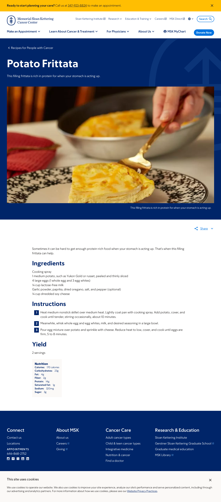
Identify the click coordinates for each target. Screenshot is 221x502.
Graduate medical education (174, 449)
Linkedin (27, 458)
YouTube (22, 458)
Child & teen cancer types (123, 443)
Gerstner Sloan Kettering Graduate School (183, 443)
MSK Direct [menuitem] (176, 18)
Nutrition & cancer (118, 455)
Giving (60, 449)
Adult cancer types (118, 437)
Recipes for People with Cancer (32, 48)
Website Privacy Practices (142, 491)
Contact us (14, 437)
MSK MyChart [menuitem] (176, 31)
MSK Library (163, 455)
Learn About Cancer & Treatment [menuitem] (71, 31)
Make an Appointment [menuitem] (22, 31)
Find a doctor (115, 460)
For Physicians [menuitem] (116, 31)
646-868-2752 (16, 453)
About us (62, 437)
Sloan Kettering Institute (171, 437)
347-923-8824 (77, 5)
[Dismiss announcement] (212, 5)
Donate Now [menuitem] (204, 32)
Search (206, 19)
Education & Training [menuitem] (137, 18)
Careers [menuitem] (159, 18)
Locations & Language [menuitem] (191, 18)
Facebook (13, 458)
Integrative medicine (119, 449)
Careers (61, 443)
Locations (13, 443)
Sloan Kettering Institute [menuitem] (89, 18)
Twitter (18, 458)
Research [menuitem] (113, 18)
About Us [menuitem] (144, 31)
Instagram (8, 458)
